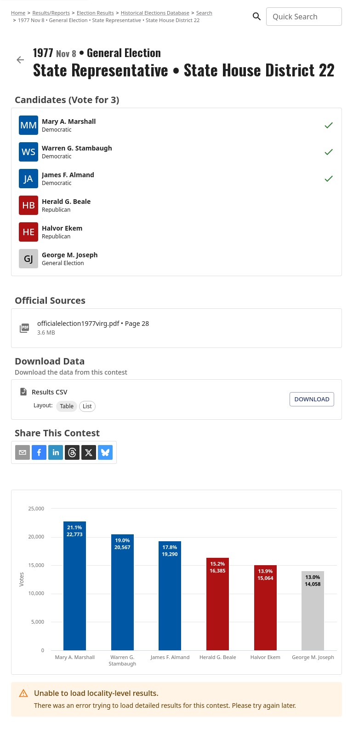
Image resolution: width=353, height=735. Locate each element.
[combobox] (303, 16)
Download (312, 399)
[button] (66, 406)
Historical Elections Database (155, 12)
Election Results (95, 12)
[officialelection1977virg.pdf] (176, 328)
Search (204, 12)
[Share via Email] (22, 452)
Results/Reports (51, 12)
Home (18, 12)
